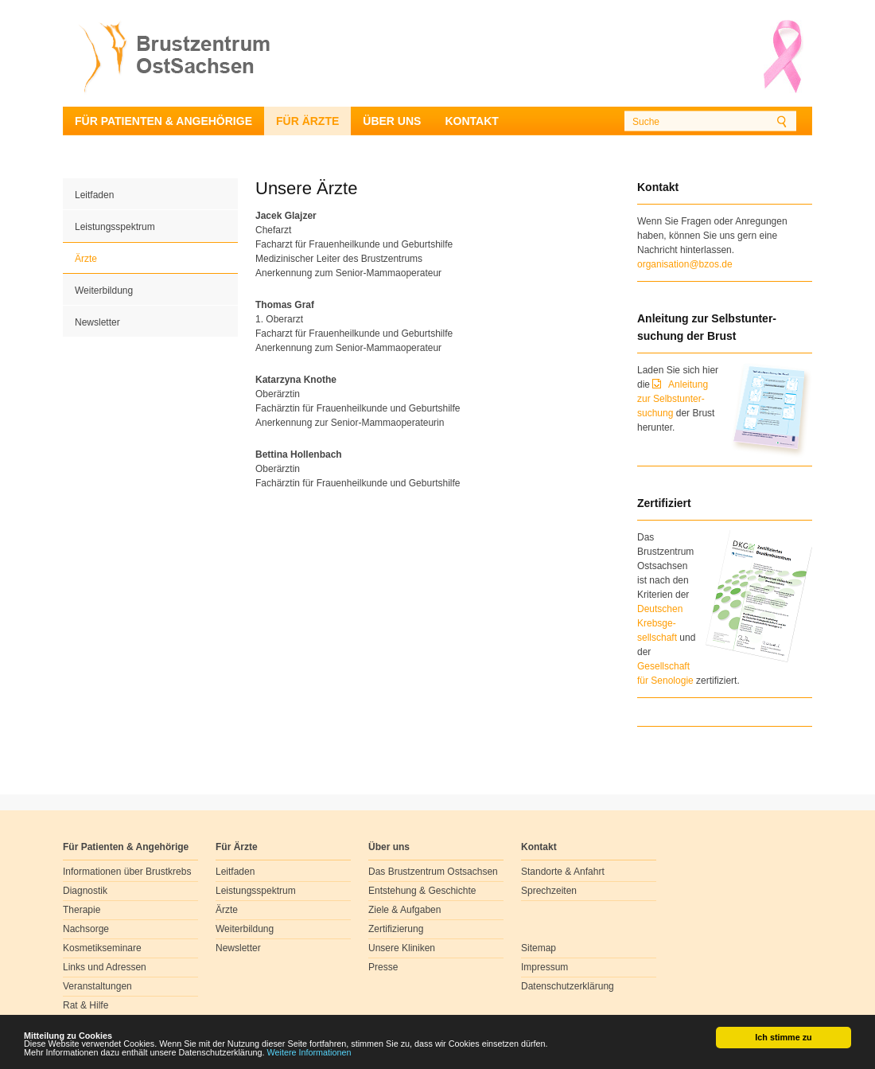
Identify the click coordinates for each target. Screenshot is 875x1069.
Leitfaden (94, 195)
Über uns (392, 121)
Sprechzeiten (549, 890)
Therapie (81, 909)
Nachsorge (86, 928)
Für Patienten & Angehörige (163, 121)
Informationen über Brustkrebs (127, 871)
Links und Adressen (104, 967)
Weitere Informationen (309, 1052)
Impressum (544, 967)
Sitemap (538, 948)
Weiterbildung (104, 290)
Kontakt (471, 121)
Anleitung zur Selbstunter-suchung (672, 399)
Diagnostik (85, 890)
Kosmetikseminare (102, 948)
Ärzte (86, 258)
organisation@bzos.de (685, 264)
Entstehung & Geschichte (422, 890)
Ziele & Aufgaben (404, 909)
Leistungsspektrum (115, 226)
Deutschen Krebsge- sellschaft (659, 623)
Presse (383, 967)
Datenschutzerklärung (567, 986)
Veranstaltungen (97, 986)
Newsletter (97, 322)
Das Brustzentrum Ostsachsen (433, 871)
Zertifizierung (395, 928)
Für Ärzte (307, 121)
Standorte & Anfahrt (563, 871)
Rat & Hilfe (85, 1005)
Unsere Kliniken (401, 948)
